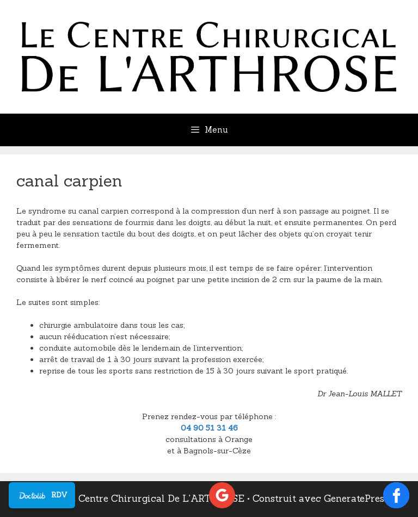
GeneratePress (356, 498)
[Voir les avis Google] (222, 495)
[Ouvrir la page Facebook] (396, 495)
